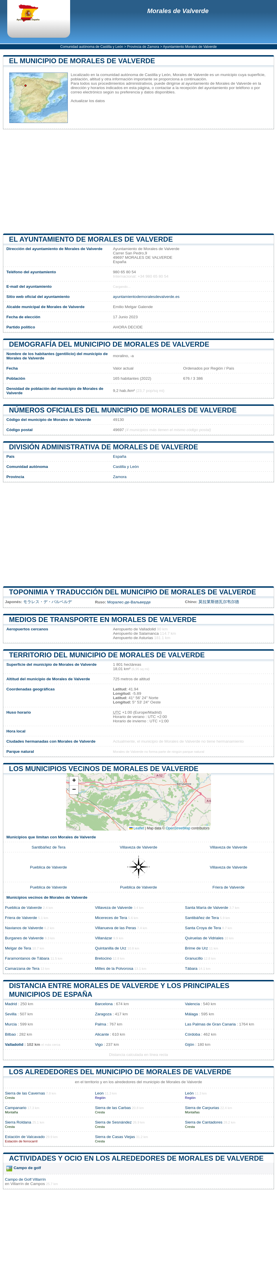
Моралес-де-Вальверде (129, 602)
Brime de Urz (196, 948)
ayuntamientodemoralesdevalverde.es (146, 296)
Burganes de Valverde (24, 938)
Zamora (120, 477)
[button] (74, 781)
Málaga (191, 1014)
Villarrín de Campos (27, 1184)
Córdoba (192, 1034)
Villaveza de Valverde (138, 847)
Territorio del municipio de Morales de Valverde (107, 655)
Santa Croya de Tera (203, 928)
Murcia (11, 1024)
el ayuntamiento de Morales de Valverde (91, 239)
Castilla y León (126, 466)
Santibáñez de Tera (48, 847)
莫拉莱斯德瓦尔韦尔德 (218, 602)
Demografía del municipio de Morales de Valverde (109, 344)
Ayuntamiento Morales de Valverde (190, 47)
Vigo (99, 1044)
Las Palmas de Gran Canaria (210, 1024)
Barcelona (104, 1004)
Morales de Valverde (178, 11)
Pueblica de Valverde (48, 867)
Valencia (192, 1004)
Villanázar (103, 938)
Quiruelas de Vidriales (204, 938)
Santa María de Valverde (206, 907)
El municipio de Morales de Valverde (82, 61)
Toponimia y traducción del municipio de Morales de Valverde (132, 592)
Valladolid (14, 1044)
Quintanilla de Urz (110, 948)
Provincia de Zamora (143, 47)
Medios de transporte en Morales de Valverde (102, 619)
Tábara (191, 968)
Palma (100, 1024)
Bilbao (10, 1034)
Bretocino (103, 958)
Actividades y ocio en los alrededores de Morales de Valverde (136, 1158)
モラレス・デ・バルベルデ (47, 602)
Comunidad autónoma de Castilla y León (91, 47)
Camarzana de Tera (22, 968)
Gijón (189, 1044)
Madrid (11, 1004)
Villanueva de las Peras (115, 928)
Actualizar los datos (88, 101)
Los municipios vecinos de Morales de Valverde (103, 769)
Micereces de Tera (111, 918)
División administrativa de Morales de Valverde (103, 447)
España (119, 456)
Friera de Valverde (228, 887)
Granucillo (194, 958)
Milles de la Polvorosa (114, 968)
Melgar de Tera (18, 948)
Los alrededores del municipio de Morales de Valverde (120, 1072)
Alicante (102, 1034)
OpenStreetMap (178, 828)
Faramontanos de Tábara (27, 958)
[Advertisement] (138, 181)
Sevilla (11, 1014)
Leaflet (136, 828)
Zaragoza (103, 1014)
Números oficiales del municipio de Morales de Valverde (122, 410)
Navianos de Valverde (24, 928)
